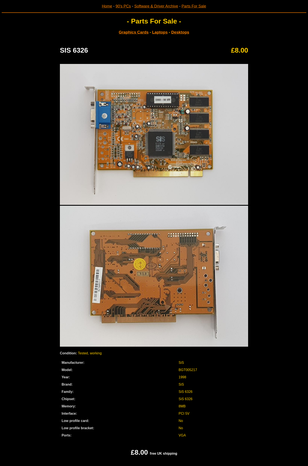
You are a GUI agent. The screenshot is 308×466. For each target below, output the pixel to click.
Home (107, 6)
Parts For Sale (194, 6)
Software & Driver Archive (156, 6)
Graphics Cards (133, 32)
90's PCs (123, 6)
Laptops (160, 32)
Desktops (180, 32)
